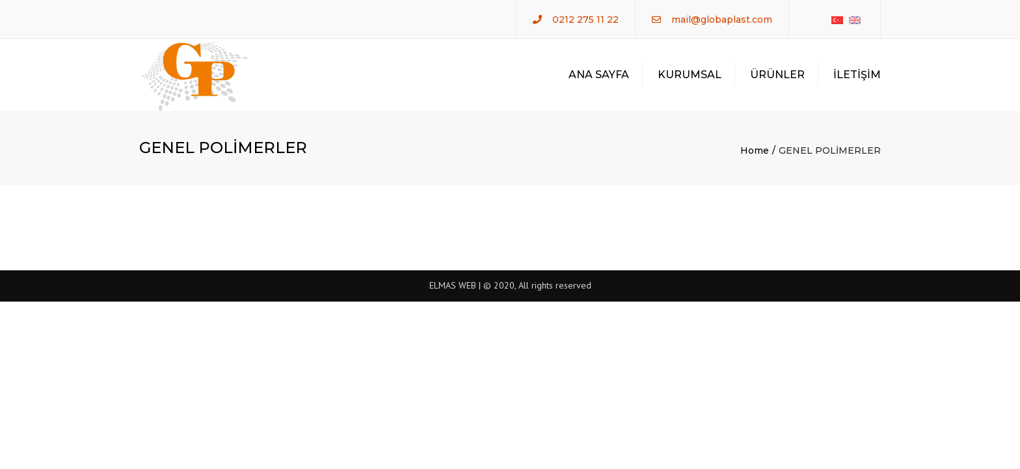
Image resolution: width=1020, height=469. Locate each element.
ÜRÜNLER (777, 74)
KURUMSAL (689, 74)
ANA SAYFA (599, 74)
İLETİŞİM (857, 74)
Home (754, 150)
